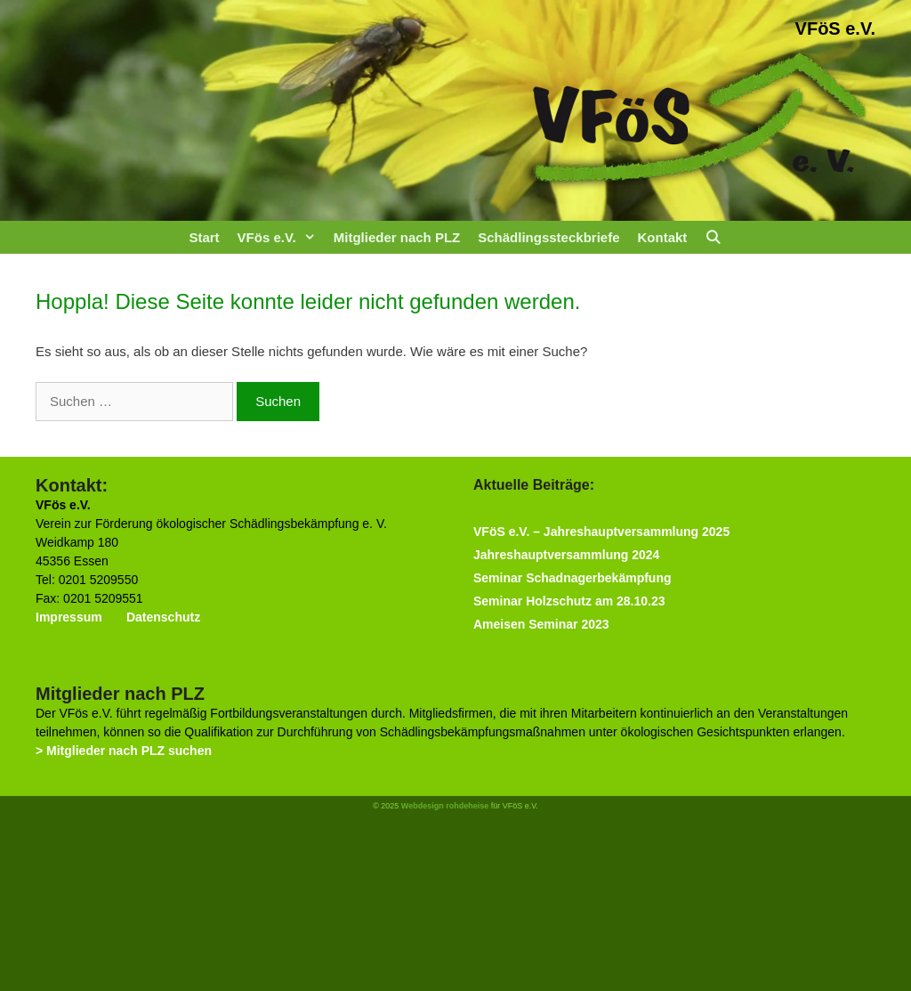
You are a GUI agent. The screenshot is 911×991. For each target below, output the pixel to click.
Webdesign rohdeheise (444, 805)
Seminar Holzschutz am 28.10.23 (569, 601)
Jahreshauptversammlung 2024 (566, 555)
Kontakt (662, 237)
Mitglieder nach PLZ (397, 237)
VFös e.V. (281, 237)
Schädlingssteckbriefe (548, 237)
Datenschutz (163, 617)
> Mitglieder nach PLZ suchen (124, 750)
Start (204, 237)
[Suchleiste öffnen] (713, 237)
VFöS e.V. (835, 28)
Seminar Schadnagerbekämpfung (572, 578)
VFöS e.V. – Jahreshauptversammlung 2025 (601, 531)
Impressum (69, 617)
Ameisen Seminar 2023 (541, 624)
